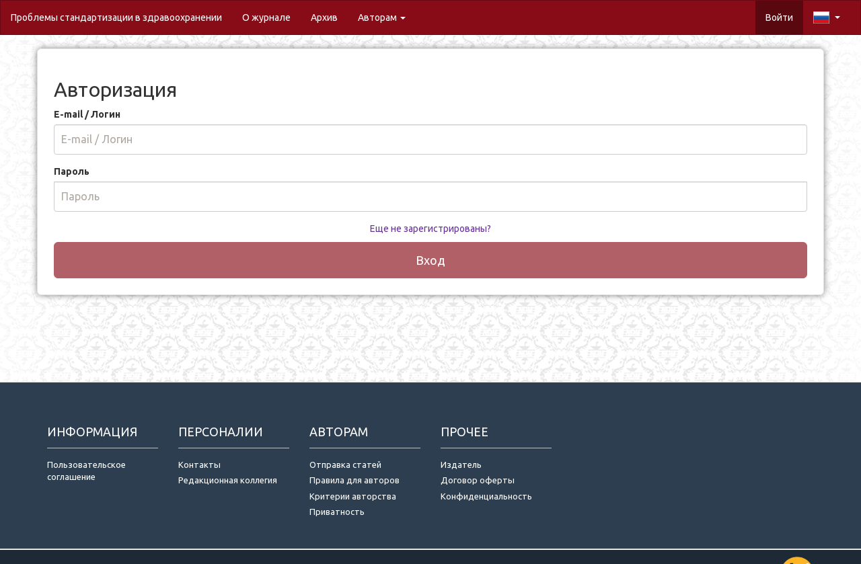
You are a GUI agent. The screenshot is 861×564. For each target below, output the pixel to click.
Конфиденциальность (486, 496)
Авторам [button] (382, 17)
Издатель (461, 464)
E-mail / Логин (87, 114)
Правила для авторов (354, 480)
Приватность (339, 511)
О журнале (271, 16)
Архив (324, 17)
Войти (779, 17)
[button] (826, 17)
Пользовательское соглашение (86, 471)
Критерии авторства (352, 496)
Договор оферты (478, 480)
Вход (430, 260)
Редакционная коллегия (227, 480)
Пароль (71, 171)
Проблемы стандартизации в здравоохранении (116, 17)
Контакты (199, 464)
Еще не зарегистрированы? (430, 228)
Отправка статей (345, 464)
